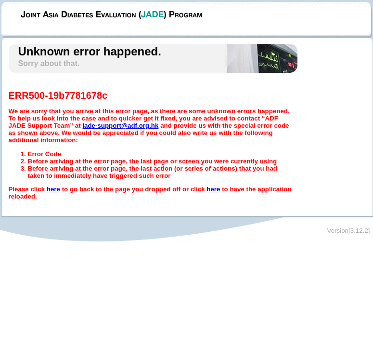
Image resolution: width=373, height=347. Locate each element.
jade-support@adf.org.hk (120, 125)
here (53, 189)
